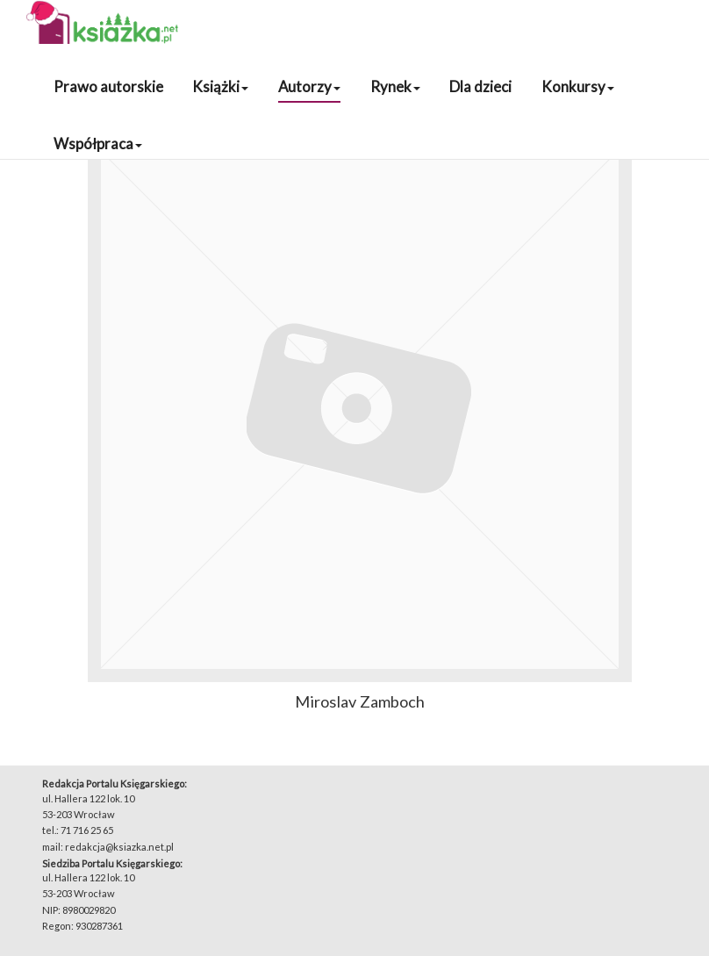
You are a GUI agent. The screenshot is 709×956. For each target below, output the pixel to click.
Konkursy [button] (577, 86)
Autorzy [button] (309, 86)
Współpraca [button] (98, 143)
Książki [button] (220, 86)
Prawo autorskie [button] (108, 86)
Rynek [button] (395, 86)
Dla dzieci (480, 86)
